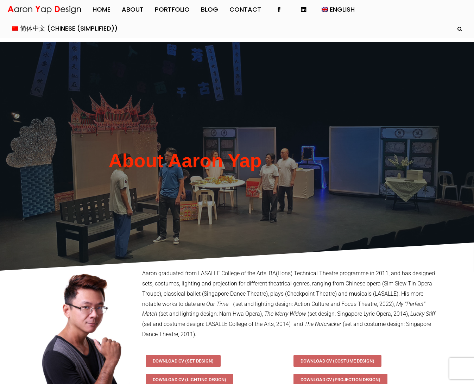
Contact (245, 9)
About (133, 9)
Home (101, 9)
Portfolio (172, 9)
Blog (209, 9)
